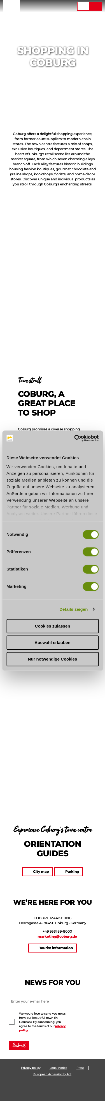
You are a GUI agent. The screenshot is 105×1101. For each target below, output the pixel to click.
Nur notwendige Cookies (52, 659)
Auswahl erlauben (52, 642)
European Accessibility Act (52, 1074)
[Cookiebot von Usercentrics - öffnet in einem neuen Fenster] (75, 438)
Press (80, 1068)
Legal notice (58, 1068)
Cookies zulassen (52, 626)
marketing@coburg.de (57, 936)
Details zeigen (73, 609)
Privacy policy (30, 1068)
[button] (38, 6)
